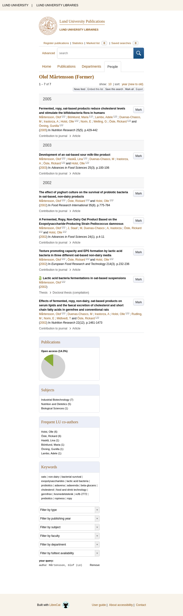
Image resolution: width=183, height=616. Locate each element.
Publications (66, 66)
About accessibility (121, 605)
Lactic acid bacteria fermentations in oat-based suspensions (84, 278)
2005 (43, 130)
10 (109, 84)
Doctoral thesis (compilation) (70, 292)
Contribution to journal (53, 136)
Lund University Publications (82, 21)
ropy (69, 498)
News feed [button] (79, 89)
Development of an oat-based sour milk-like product (74, 154)
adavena (60, 485)
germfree (46, 494)
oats (43, 476)
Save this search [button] (114, 89)
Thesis (43, 292)
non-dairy (53, 476)
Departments (91, 66)
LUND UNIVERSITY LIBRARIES (57, 5)
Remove (95, 565)
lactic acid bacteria (78, 481)
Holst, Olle (47, 431)
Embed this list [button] (95, 89)
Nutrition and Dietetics (54, 404)
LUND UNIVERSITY (15, 5)
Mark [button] (138, 109)
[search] (95, 53)
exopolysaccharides (53, 481)
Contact (141, 605)
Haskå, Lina (48, 440)
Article (76, 136)
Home (46, 66)
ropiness (60, 498)
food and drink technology (71, 489)
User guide (99, 605)
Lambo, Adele (49, 453)
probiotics (46, 485)
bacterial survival (71, 476)
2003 (43, 167)
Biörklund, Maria (50, 444)
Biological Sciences (52, 408)
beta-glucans (88, 485)
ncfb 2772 (81, 494)
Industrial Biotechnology (55, 399)
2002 (43, 205)
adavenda (72, 485)
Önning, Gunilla (50, 449)
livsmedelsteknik (63, 494)
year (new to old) (132, 84)
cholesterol (47, 489)
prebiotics (46, 498)
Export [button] (139, 89)
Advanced (48, 53)
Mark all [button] (129, 89)
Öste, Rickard (49, 436)
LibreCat (59, 605)
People (112, 67)
